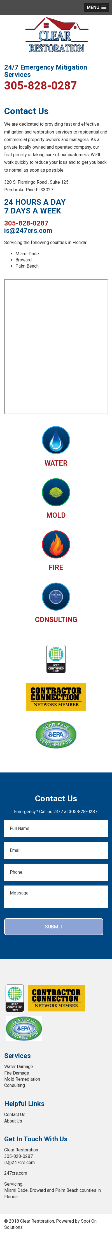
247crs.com (15, 1173)
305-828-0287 (40, 86)
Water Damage (18, 1066)
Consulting (14, 1085)
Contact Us (14, 1114)
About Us (13, 1121)
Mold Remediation (22, 1079)
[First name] (56, 828)
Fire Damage (16, 1073)
